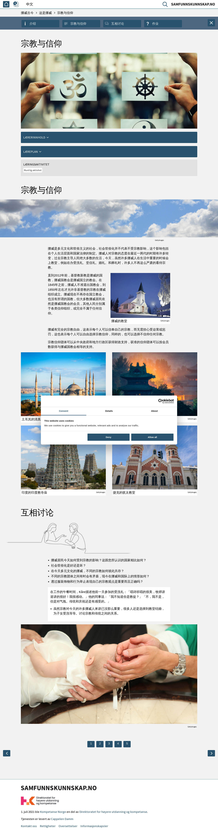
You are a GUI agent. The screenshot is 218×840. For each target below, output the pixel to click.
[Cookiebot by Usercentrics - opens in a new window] (160, 401)
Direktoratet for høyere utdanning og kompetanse (113, 812)
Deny (108, 437)
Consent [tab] (63, 411)
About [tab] (154, 411)
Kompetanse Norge (53, 812)
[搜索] (166, 5)
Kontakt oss (29, 826)
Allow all (152, 437)
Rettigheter (48, 826)
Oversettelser (68, 826)
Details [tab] (109, 411)
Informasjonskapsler (94, 826)
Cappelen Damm (62, 819)
